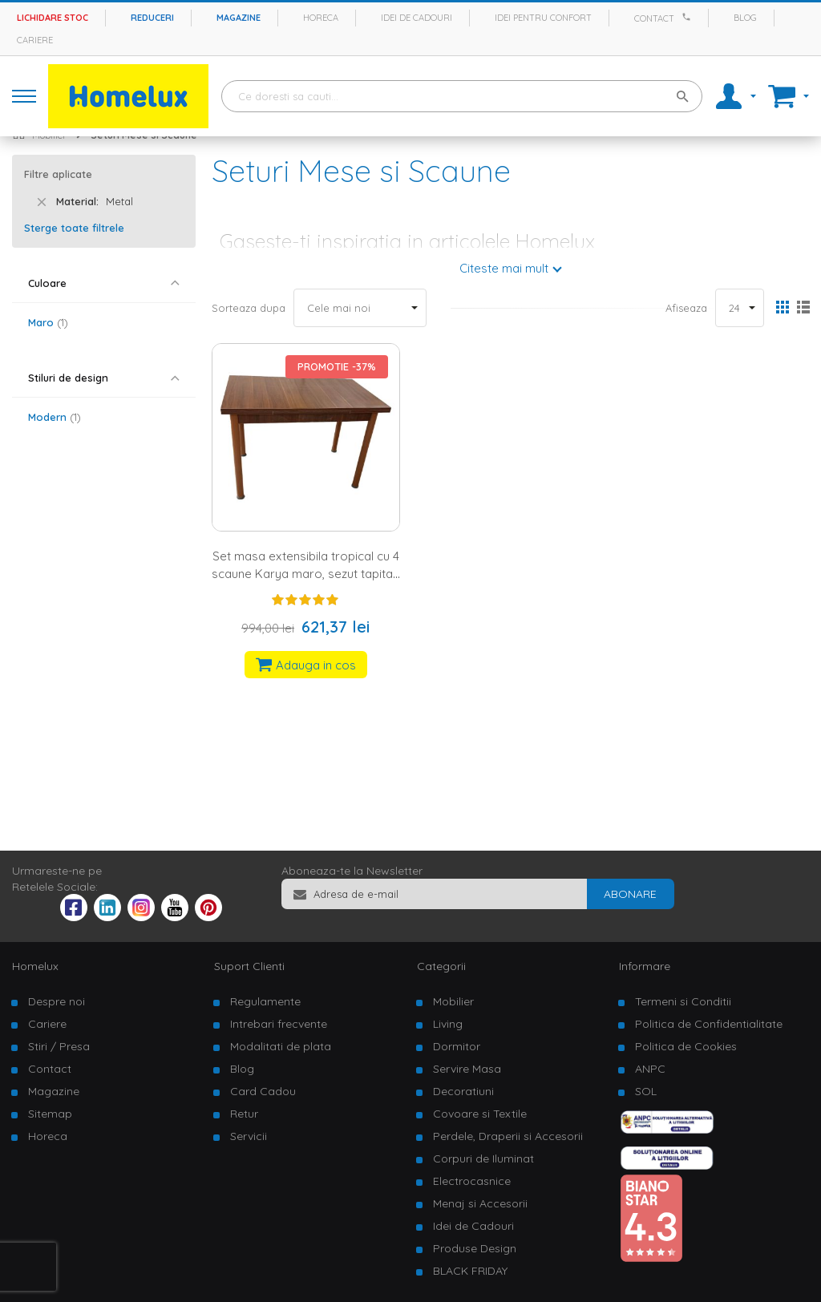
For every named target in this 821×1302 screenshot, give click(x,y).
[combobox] (461, 96)
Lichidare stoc (52, 17)
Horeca (320, 17)
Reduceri (152, 17)
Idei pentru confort (543, 17)
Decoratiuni (463, 1091)
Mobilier (453, 1001)
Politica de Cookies (686, 1046)
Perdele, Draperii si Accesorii (508, 1136)
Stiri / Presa (59, 1046)
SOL (646, 1091)
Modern (54, 416)
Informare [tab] (644, 966)
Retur (244, 1113)
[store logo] (128, 96)
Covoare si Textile (480, 1113)
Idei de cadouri (416, 17)
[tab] (104, 283)
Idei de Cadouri (473, 1226)
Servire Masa (467, 1068)
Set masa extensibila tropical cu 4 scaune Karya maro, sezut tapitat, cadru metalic (305, 573)
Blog (745, 17)
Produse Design (474, 1248)
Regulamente (265, 1001)
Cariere (35, 40)
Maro (48, 322)
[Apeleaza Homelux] (688, 17)
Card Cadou (263, 1091)
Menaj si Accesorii (480, 1203)
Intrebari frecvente (278, 1024)
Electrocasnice (472, 1181)
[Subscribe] (630, 894)
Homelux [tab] (35, 966)
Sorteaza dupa (248, 307)
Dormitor (456, 1046)
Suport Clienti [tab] (249, 966)
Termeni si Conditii (683, 1001)
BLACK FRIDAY (470, 1271)
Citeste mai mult (503, 268)
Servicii (248, 1136)
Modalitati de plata (280, 1046)
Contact (654, 18)
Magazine (238, 17)
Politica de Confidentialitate (709, 1024)
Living (448, 1024)
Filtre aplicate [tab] (58, 174)
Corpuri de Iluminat (483, 1158)
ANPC (650, 1068)
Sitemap (50, 1113)
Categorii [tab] (441, 966)
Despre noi (56, 1001)
